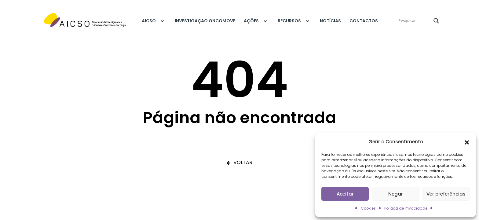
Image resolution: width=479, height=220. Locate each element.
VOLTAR (239, 162)
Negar (395, 194)
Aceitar (345, 194)
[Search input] (414, 20)
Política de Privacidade (405, 208)
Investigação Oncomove (205, 21)
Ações (256, 21)
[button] (467, 142)
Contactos (363, 21)
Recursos (294, 21)
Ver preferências (446, 194)
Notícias (330, 21)
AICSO (154, 21)
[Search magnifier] (436, 20)
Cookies (368, 208)
